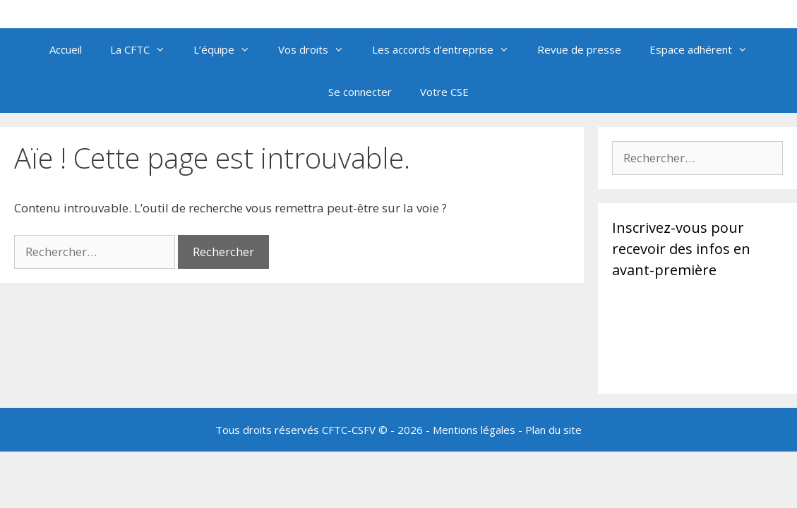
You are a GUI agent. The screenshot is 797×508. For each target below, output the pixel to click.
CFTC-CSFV (349, 430)
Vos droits (318, 49)
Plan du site (553, 430)
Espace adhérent (705, 49)
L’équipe (228, 49)
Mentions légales (474, 430)
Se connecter (360, 92)
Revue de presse (579, 49)
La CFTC (144, 49)
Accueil (65, 49)
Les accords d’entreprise (447, 49)
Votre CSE (444, 92)
